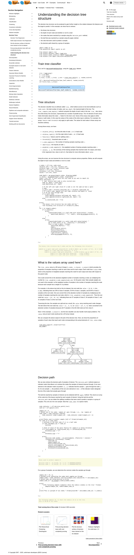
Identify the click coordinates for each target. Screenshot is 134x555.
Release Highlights (14, 13)
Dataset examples (14, 32)
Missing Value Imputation (16, 94)
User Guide (41, 2)
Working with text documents (17, 124)
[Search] (104, 2)
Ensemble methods (14, 63)
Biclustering (12, 16)
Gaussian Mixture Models (16, 73)
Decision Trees (13, 35)
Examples (53, 2)
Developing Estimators (15, 60)
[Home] (36, 8)
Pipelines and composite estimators (18, 110)
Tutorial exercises (14, 121)
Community (60, 2)
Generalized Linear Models (16, 80)
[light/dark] (107, 2)
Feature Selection (14, 70)
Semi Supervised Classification (17, 116)
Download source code (114, 26)
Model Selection (13, 97)
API (47, 2)
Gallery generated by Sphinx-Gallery (94, 538)
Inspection (12, 83)
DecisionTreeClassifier (67, 87)
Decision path (110, 21)
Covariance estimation (15, 27)
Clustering (12, 24)
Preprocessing (13, 113)
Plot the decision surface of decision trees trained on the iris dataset (20, 44)
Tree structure (110, 14)
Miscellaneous (13, 91)
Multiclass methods (14, 99)
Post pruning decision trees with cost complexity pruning (20, 49)
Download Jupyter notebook (115, 28)
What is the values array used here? (115, 17)
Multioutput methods (14, 102)
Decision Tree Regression (17, 38)
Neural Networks (13, 107)
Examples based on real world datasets (17, 66)
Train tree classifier (112, 12)
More (69, 2)
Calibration (12, 19)
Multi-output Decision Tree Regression (20, 40)
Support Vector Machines (16, 118)
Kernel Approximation (15, 86)
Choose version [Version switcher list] (119, 2)
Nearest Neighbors (14, 105)
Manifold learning (13, 88)
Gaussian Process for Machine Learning (17, 77)
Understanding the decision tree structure (19, 54)
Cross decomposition (15, 29)
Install (34, 2)
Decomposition (13, 57)
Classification (12, 21)
